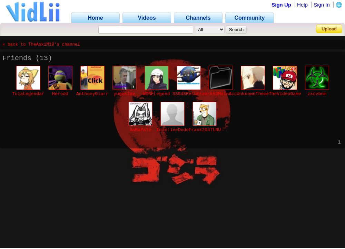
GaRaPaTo (140, 129)
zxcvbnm (316, 93)
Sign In (322, 5)
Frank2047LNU (205, 129)
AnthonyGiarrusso (97, 93)
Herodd (60, 93)
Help (302, 5)
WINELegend (156, 93)
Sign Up (281, 5)
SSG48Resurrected (194, 93)
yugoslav (124, 93)
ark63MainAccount (226, 93)
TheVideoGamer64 (289, 93)
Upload (329, 28)
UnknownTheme (253, 93)
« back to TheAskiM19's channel (41, 44)
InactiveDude (173, 129)
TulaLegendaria (31, 93)
